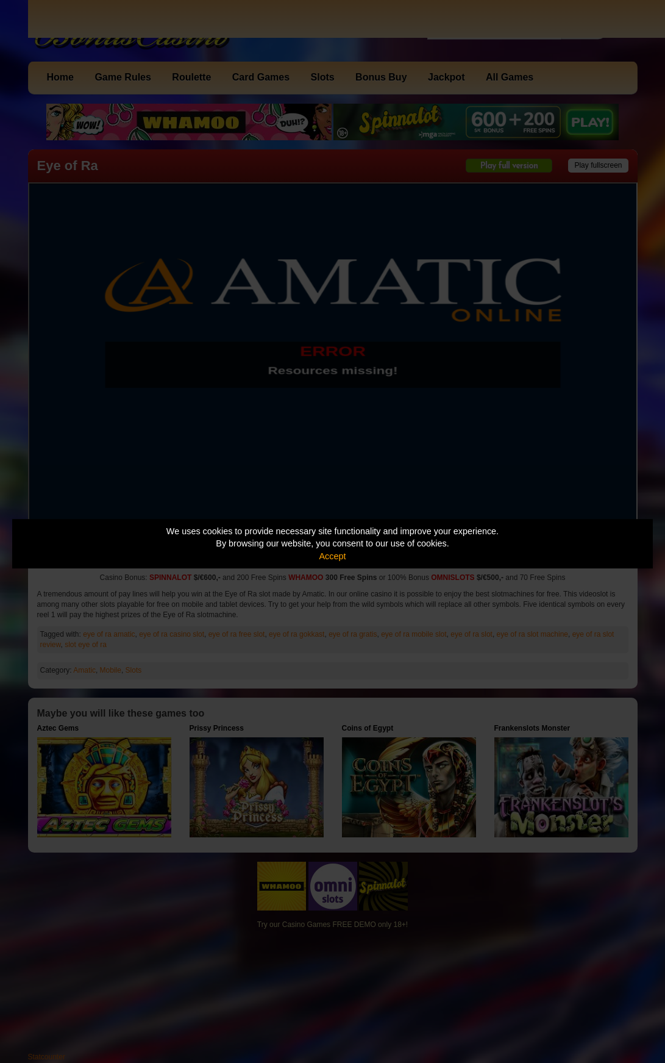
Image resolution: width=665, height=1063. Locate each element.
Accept (332, 556)
